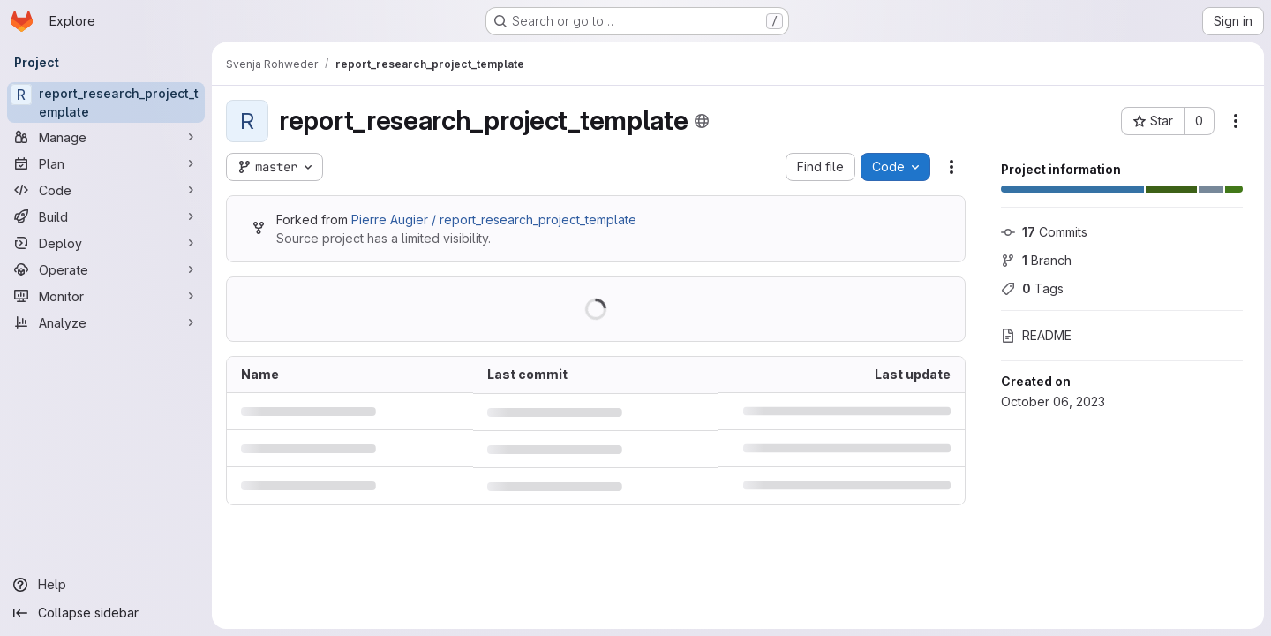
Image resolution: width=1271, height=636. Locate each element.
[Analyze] (106, 322)
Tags (1032, 288)
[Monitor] (106, 296)
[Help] (106, 584)
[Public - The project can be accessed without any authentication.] (702, 121)
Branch (1036, 260)
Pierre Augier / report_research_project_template (493, 219)
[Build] (106, 216)
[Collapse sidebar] (106, 613)
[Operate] (106, 269)
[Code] (106, 190)
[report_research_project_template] (106, 102)
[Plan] (106, 163)
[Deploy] (106, 243)
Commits (1044, 231)
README (1036, 335)
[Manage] (106, 137)
